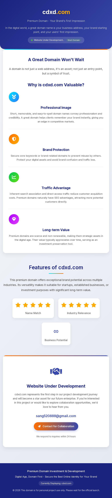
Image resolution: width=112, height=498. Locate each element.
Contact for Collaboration (56, 426)
